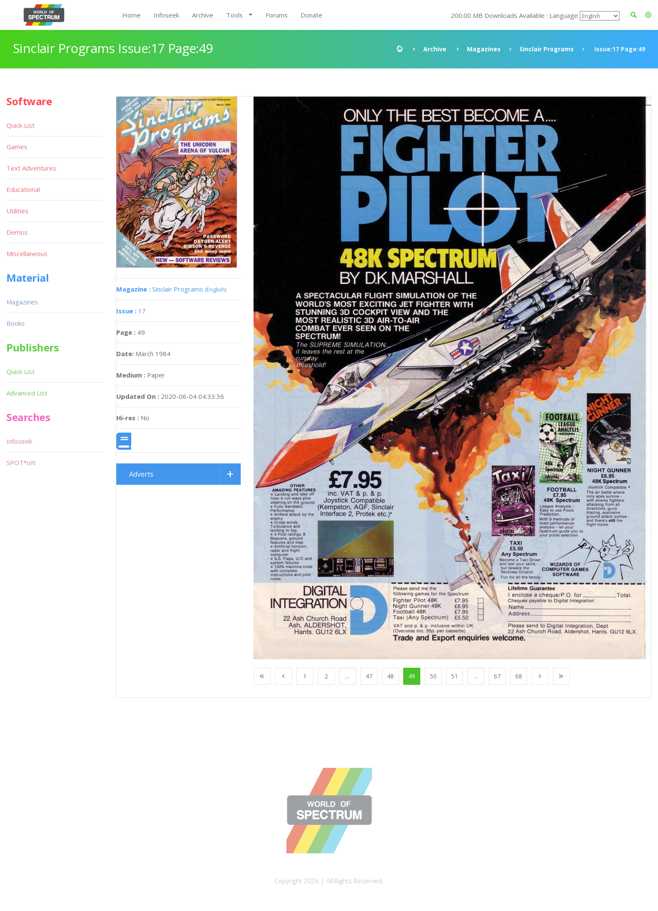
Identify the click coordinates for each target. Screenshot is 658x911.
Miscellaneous (26, 253)
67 (497, 676)
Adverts (141, 474)
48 (390, 676)
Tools (234, 15)
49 (411, 676)
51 (454, 676)
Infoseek (166, 15)
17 (131, 311)
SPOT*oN (20, 462)
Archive (202, 15)
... (347, 676)
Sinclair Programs (546, 49)
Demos (17, 232)
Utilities (17, 210)
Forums (277, 15)
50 (433, 676)
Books (15, 323)
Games (16, 146)
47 (369, 676)
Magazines (484, 49)
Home (131, 15)
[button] (648, 15)
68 (518, 676)
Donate (311, 15)
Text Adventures (31, 168)
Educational (23, 189)
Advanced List (26, 393)
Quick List (20, 125)
